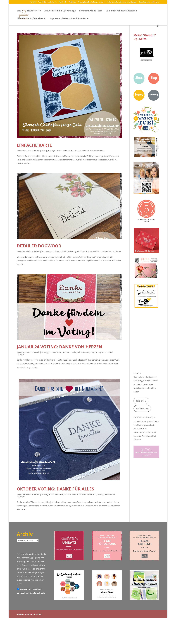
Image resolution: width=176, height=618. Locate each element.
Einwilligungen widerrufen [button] (149, 2)
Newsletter (32, 11)
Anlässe (66, 150)
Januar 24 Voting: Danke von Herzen (59, 347)
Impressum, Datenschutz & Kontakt (68, 18)
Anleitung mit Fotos (76, 251)
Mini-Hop (97, 251)
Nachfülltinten (142, 408)
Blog (19, 11)
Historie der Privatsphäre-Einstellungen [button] (122, 2)
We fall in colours (97, 150)
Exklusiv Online (85, 494)
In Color (85, 150)
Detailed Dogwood (39, 246)
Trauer (118, 251)
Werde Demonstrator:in (47, 2)
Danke (73, 352)
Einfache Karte (34, 145)
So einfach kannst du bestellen (121, 11)
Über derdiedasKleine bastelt (31, 18)
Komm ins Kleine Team (90, 11)
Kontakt (33, 2)
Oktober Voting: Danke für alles (55, 489)
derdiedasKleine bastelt (29, 150)
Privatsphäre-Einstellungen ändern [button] (91, 2)
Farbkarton (141, 401)
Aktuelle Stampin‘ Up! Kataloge (60, 11)
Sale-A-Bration (108, 251)
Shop (93, 352)
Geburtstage (75, 150)
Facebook (62, 2)
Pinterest (72, 2)
